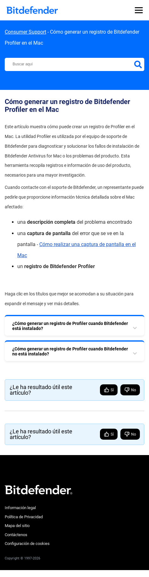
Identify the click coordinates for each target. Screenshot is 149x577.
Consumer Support (25, 32)
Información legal (20, 507)
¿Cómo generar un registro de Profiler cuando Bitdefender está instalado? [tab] (70, 326)
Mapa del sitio (17, 525)
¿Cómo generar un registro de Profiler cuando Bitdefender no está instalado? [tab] (70, 351)
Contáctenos (16, 534)
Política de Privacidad (24, 516)
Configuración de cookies (27, 543)
